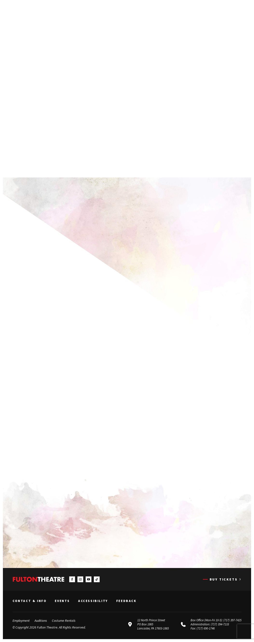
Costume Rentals (64, 620)
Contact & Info (30, 601)
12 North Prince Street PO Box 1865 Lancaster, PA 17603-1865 (153, 624)
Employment (21, 620)
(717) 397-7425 (232, 620)
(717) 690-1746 (206, 628)
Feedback (126, 601)
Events (62, 601)
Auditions (40, 620)
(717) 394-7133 (220, 624)
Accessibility (93, 601)
